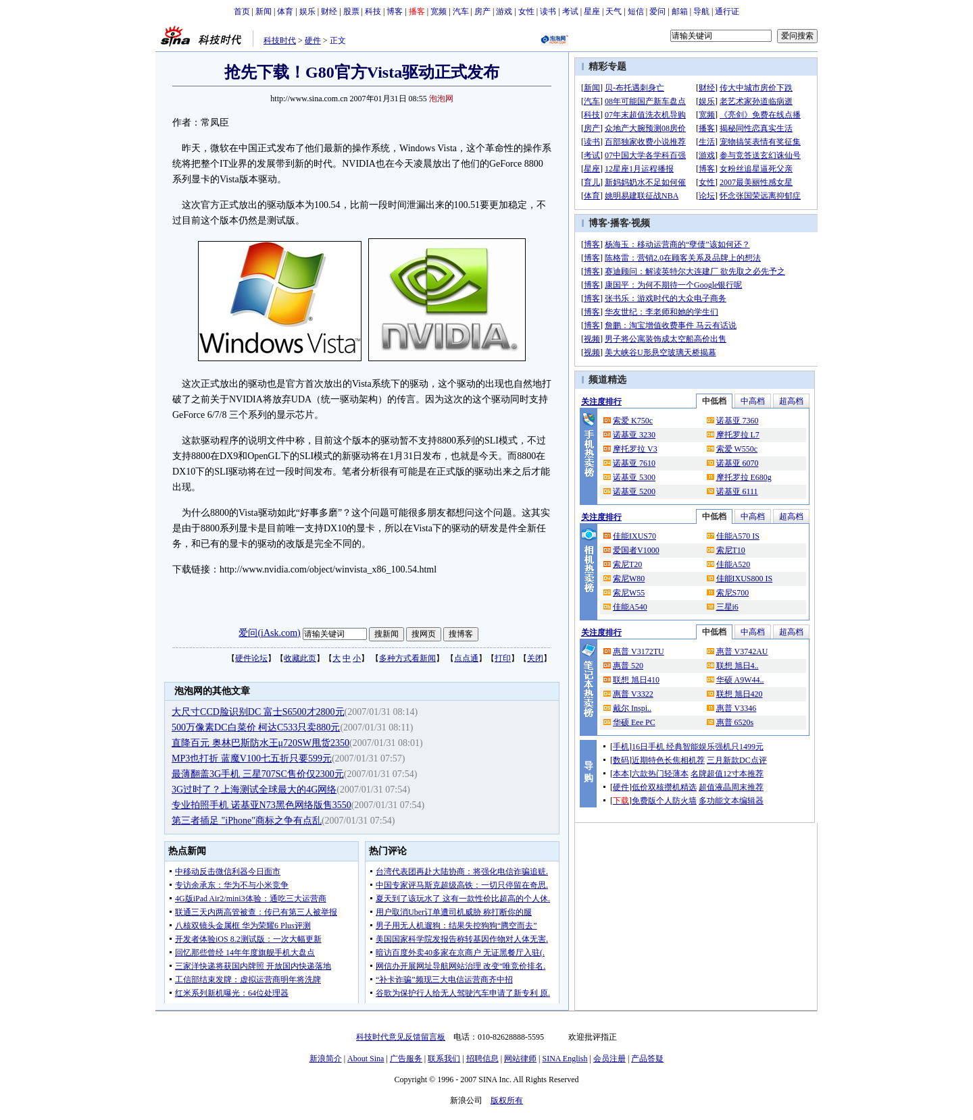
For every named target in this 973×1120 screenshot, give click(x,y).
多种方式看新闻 (407, 658)
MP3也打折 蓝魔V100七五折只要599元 (252, 758)
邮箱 (680, 11)
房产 (482, 11)
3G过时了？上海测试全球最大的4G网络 (254, 789)
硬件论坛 (251, 658)
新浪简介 (325, 1058)
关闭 (535, 658)
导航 (701, 11)
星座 (592, 11)
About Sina (365, 1058)
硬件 (313, 40)
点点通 (466, 658)
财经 (329, 11)
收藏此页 (300, 658)
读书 (548, 11)
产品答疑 (647, 1058)
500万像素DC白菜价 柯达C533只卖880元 (256, 727)
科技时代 (280, 40)
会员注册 (609, 1058)
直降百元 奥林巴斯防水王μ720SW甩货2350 (260, 743)
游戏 (504, 11)
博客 (394, 11)
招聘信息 (482, 1058)
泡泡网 (441, 98)
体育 (285, 11)
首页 (242, 11)
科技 (373, 11)
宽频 (438, 11)
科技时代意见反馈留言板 (400, 1037)
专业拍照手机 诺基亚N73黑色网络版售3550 (261, 805)
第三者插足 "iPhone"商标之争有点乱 (247, 821)
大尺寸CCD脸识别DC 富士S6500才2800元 (258, 712)
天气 (613, 11)
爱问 (657, 11)
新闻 (263, 11)
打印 (503, 658)
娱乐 (307, 11)
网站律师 (520, 1058)
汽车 (461, 11)
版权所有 (507, 1100)
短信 (636, 11)
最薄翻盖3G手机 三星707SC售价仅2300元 (258, 774)
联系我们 (444, 1058)
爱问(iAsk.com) (269, 633)
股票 (351, 11)
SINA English (564, 1058)
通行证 (727, 11)
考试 (570, 11)
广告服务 (406, 1058)
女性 (526, 11)
